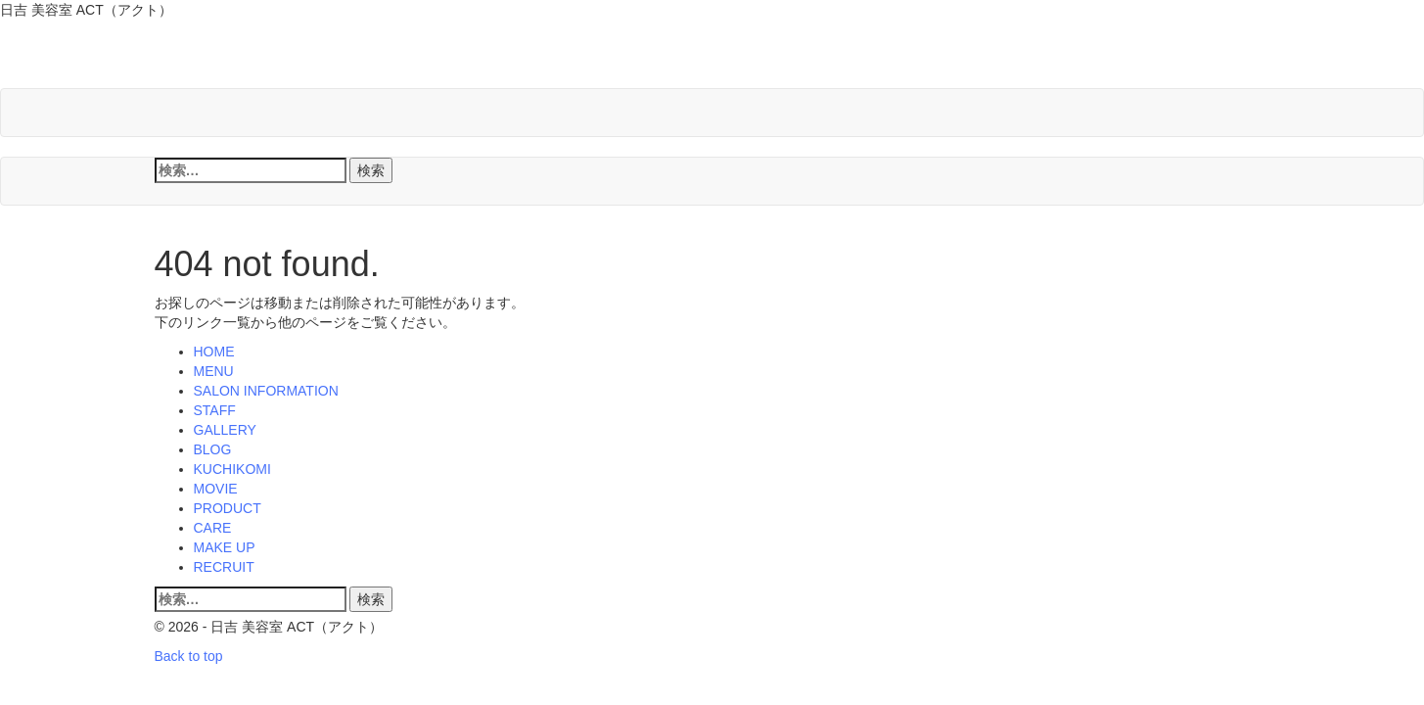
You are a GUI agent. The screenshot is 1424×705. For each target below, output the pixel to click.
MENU (214, 371)
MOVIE (216, 488)
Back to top (189, 656)
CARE (213, 528)
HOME (214, 351)
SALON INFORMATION (266, 391)
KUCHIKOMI (232, 469)
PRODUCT (227, 508)
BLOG (213, 449)
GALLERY (225, 430)
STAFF (215, 410)
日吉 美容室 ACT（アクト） (377, 58)
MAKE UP (224, 547)
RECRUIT (224, 567)
